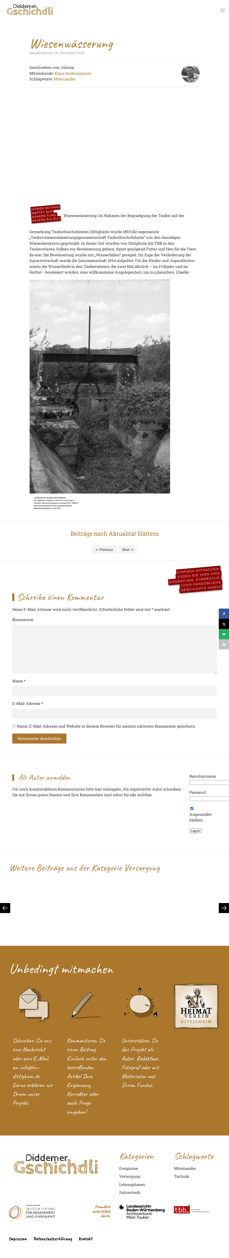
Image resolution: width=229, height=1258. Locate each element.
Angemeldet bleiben (200, 815)
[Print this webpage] (224, 644)
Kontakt (86, 1239)
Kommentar (23, 619)
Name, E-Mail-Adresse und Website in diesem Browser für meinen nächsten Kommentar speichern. (104, 726)
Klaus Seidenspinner (73, 73)
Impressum (18, 1239)
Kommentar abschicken (39, 738)
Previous (104, 549)
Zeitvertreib (129, 1192)
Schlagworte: (41, 79)
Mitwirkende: (42, 73)
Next (127, 549)
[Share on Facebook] (224, 614)
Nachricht (33, 1049)
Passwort (197, 792)
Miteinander (65, 79)
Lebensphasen (132, 1184)
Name (19, 681)
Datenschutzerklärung (53, 1239)
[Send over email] (224, 634)
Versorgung (129, 1176)
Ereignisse (128, 1168)
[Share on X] (224, 624)
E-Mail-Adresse (27, 703)
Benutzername (202, 776)
